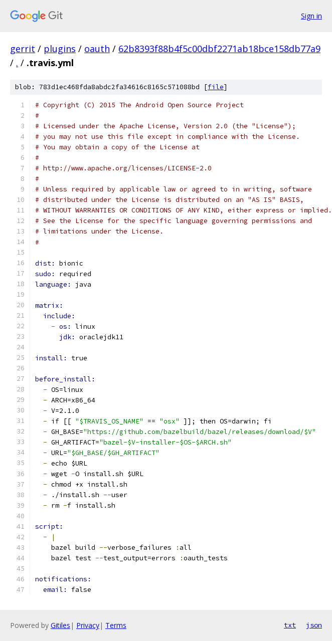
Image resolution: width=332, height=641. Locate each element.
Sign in (311, 16)
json (314, 624)
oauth (97, 49)
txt (290, 624)
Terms (115, 625)
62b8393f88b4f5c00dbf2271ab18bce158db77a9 (219, 49)
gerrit (22, 49)
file (216, 87)
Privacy (87, 625)
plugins (60, 49)
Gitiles (60, 625)
